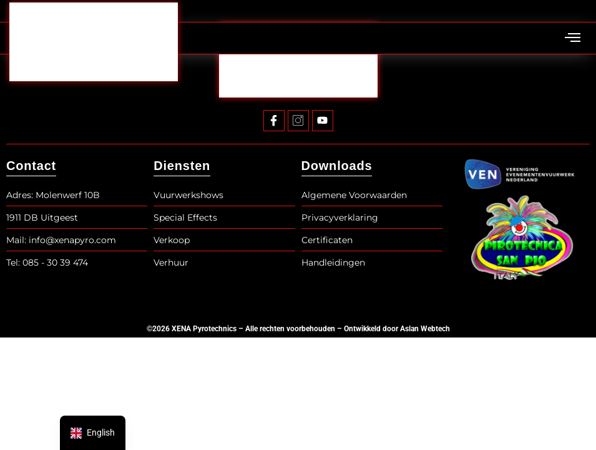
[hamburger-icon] (573, 39)
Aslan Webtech (425, 328)
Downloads (337, 165)
